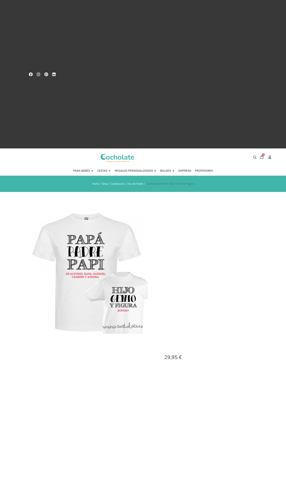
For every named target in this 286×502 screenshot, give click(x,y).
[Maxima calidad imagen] (207, 426)
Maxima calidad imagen (208, 441)
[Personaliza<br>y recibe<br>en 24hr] (240, 426)
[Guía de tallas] (175, 426)
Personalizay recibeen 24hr (240, 441)
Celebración (117, 48)
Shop (103, 48)
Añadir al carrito (215, 403)
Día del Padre (137, 48)
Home (94, 48)
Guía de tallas (175, 437)
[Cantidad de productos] (173, 403)
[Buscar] (255, 22)
